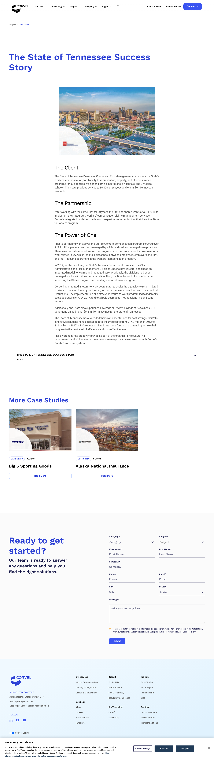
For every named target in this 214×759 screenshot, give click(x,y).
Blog (143, 698)
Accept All (184, 748)
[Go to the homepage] (20, 6)
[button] (42, 6)
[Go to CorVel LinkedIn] (11, 720)
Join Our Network (149, 712)
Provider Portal (148, 717)
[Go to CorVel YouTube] (24, 720)
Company (80, 702)
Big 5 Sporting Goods (19, 701)
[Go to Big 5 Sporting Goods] (40, 444)
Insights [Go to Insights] (12, 24)
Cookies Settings (22, 733)
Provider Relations (149, 723)
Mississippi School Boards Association (28, 706)
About (79, 707)
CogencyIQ (113, 717)
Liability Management (86, 687)
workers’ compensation (100, 215)
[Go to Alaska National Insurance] (107, 444)
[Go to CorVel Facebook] (17, 720)
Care (111, 712)
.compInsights (147, 693)
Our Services (82, 677)
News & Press (82, 717)
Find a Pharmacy (116, 693)
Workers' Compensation (87, 682)
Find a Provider (115, 687)
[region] (107, 748)
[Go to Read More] (40, 476)
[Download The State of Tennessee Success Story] (107, 356)
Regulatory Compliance (119, 698)
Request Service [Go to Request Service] (173, 6)
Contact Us (113, 682)
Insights (145, 677)
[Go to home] (38, 680)
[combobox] (109, 542)
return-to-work (116, 280)
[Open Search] (118, 6)
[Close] (209, 748)
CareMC (59, 343)
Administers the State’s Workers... (25, 697)
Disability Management (86, 693)
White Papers (147, 687)
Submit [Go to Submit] (117, 641)
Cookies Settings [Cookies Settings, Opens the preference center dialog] (142, 748)
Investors (80, 723)
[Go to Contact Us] (192, 6)
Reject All (164, 748)
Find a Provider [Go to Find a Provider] (154, 6)
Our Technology (115, 707)
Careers (79, 712)
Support (112, 677)
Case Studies (147, 682)
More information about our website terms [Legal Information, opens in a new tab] (49, 756)
